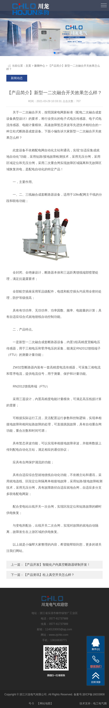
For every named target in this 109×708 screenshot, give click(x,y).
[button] (55, 53)
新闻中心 (39, 65)
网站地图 (45, 703)
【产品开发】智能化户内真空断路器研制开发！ (57, 564)
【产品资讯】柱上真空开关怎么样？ (49, 575)
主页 (28, 65)
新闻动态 (17, 78)
